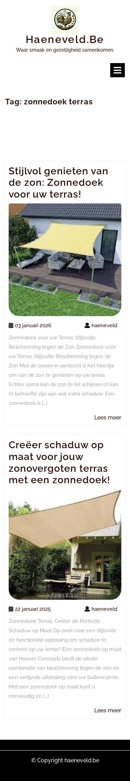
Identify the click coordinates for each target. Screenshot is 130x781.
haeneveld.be (65, 39)
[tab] (117, 70)
